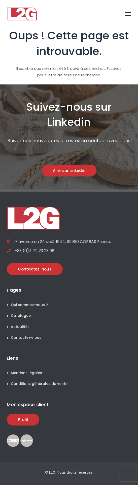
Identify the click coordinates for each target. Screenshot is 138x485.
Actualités (20, 326)
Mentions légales (26, 372)
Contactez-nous (26, 337)
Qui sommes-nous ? (29, 304)
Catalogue (21, 315)
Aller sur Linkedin (69, 170)
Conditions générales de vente (39, 383)
